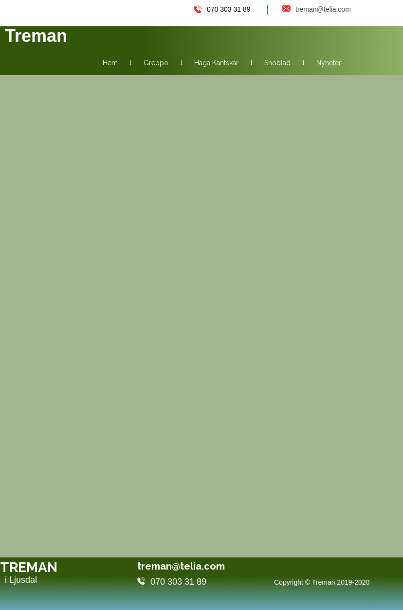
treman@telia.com (189, 566)
